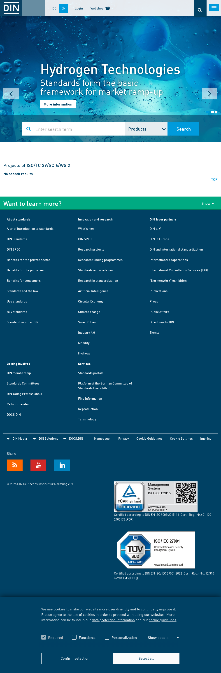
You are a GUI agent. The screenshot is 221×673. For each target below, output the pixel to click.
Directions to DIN (162, 322)
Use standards (17, 301)
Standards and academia (95, 270)
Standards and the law (22, 291)
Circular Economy (90, 301)
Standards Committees (23, 383)
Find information (90, 398)
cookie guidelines (162, 619)
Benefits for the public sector (28, 270)
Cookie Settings (181, 438)
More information (58, 104)
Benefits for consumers (24, 280)
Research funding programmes (100, 260)
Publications (158, 291)
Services (84, 364)
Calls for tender (18, 404)
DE (54, 8)
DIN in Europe (159, 239)
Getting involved (18, 364)
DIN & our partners (163, 219)
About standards (18, 219)
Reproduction (88, 409)
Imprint (205, 438)
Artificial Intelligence (93, 291)
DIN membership (19, 373)
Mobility (84, 343)
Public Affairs (159, 312)
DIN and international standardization (176, 249)
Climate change (89, 312)
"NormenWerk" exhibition (168, 280)
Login (79, 8)
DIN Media (19, 438)
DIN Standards (17, 239)
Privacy (123, 438)
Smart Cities (87, 322)
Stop (216, 112)
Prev (11, 93)
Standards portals (90, 373)
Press (154, 301)
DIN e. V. (155, 228)
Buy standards (17, 312)
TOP (214, 179)
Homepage (102, 438)
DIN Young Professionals (24, 394)
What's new (86, 228)
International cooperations (169, 260)
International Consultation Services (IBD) (179, 270)
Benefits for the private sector (28, 260)
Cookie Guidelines (149, 438)
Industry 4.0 (86, 332)
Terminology (87, 419)
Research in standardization (98, 280)
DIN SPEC (13, 249)
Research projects (91, 249)
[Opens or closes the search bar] (200, 8)
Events (154, 332)
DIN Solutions (48, 438)
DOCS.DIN (14, 414)
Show (208, 203)
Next (210, 93)
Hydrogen (85, 353)
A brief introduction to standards (30, 228)
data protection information (113, 619)
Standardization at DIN (23, 322)
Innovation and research (95, 219)
